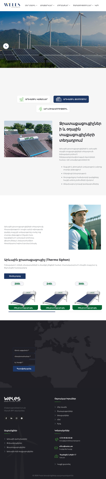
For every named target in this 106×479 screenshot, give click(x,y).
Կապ (97, 5)
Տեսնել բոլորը (15, 276)
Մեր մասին (30, 5)
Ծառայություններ (82, 5)
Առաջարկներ (46, 5)
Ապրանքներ (62, 5)
